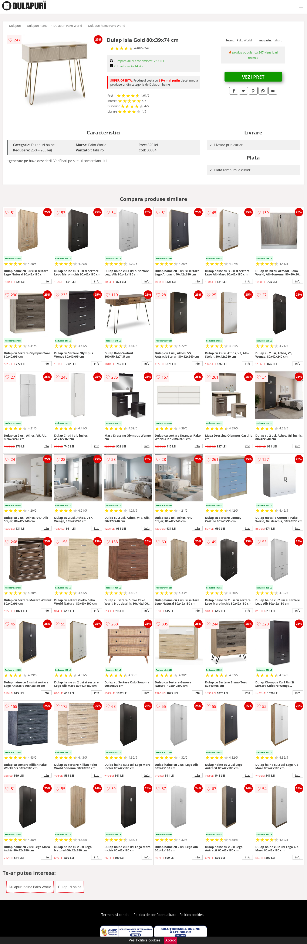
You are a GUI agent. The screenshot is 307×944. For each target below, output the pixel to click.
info (46, 281)
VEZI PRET (253, 76)
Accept (170, 940)
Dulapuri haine (37, 26)
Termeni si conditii (116, 914)
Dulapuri (15, 26)
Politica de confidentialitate (155, 914)
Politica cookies (191, 914)
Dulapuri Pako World (67, 26)
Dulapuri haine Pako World (106, 26)
